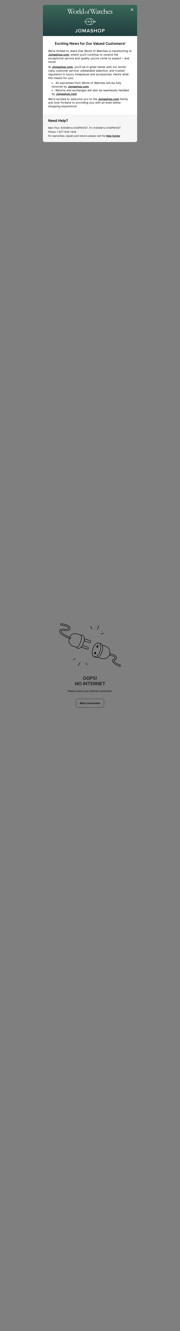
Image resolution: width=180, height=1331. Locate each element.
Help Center (113, 135)
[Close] (132, 10)
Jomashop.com (58, 54)
